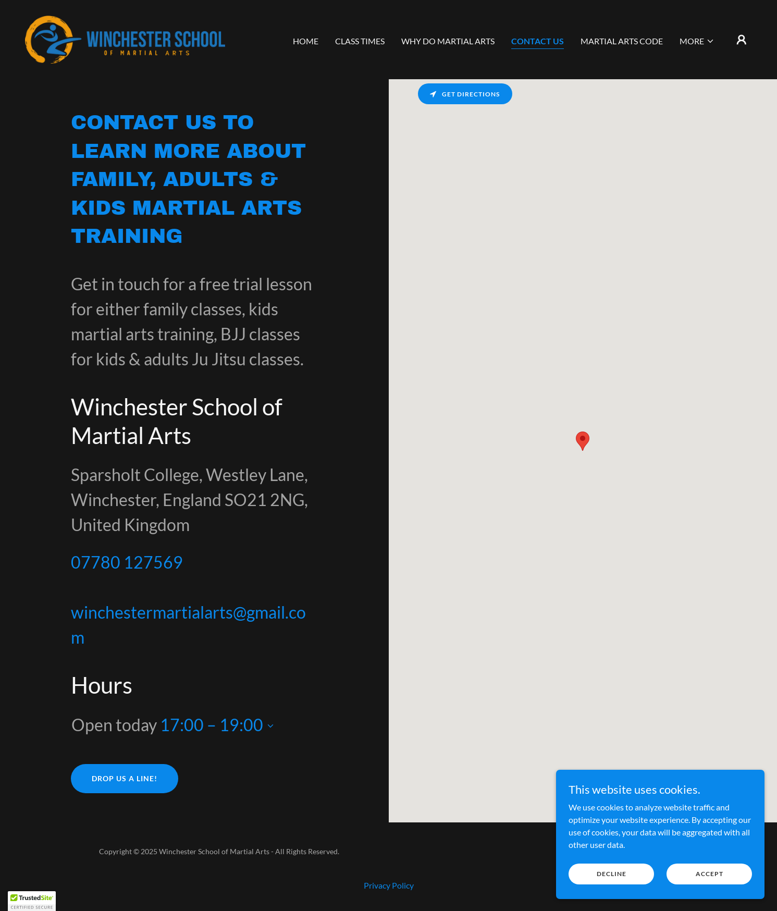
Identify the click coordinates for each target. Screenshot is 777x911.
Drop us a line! (124, 778)
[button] (697, 41)
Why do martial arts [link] (448, 41)
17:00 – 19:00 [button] (211, 725)
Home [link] (305, 41)
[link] (127, 38)
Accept (709, 874)
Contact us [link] (537, 41)
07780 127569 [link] (127, 562)
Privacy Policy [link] (389, 885)
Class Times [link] (360, 41)
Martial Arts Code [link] (622, 41)
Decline (611, 874)
